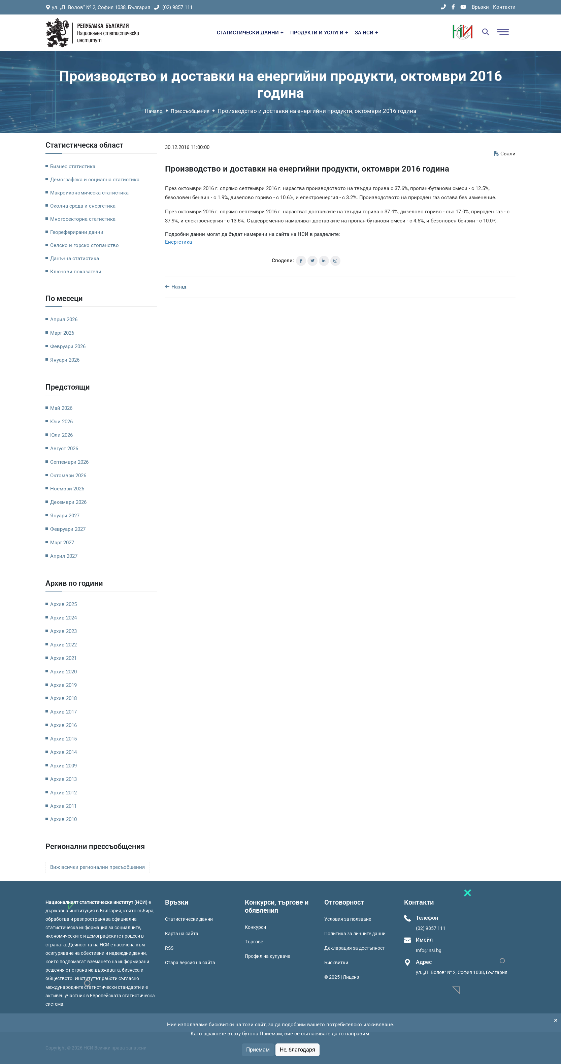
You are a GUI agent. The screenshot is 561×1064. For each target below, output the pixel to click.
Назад (175, 287)
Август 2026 (64, 449)
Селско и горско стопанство (84, 245)
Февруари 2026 (68, 346)
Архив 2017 (63, 712)
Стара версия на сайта (190, 962)
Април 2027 (63, 556)
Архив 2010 (63, 819)
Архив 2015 (63, 739)
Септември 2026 (69, 462)
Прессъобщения (190, 111)
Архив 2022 (63, 645)
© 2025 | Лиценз (341, 977)
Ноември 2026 (67, 489)
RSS (169, 948)
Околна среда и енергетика (83, 206)
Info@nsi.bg (428, 950)
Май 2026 (61, 408)
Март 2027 (62, 543)
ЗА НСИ (366, 33)
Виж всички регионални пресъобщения (97, 867)
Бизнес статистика (72, 166)
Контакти (504, 7)
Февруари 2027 (68, 529)
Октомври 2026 (68, 476)
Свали (505, 154)
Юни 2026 (61, 422)
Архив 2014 (63, 752)
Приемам (258, 1049)
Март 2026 (62, 333)
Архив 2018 (63, 698)
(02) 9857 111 (173, 7)
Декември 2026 (68, 502)
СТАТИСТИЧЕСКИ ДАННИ (250, 33)
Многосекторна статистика (83, 219)
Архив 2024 (63, 618)
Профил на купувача (268, 956)
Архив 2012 (63, 793)
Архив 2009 (63, 766)
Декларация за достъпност (354, 948)
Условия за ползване (347, 919)
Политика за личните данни (355, 933)
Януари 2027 (64, 516)
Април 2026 (63, 319)
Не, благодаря (297, 1049)
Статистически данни (189, 919)
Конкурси (255, 927)
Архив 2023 (63, 631)
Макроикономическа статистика (89, 193)
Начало (154, 111)
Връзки (480, 7)
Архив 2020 (63, 672)
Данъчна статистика (74, 258)
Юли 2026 (61, 435)
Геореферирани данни (76, 232)
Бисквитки (336, 962)
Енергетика (178, 242)
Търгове (254, 941)
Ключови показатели (75, 272)
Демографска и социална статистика (94, 180)
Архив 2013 (63, 779)
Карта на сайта (181, 933)
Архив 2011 (63, 806)
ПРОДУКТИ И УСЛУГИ (319, 33)
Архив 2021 (63, 658)
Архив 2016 (63, 725)
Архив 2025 (63, 604)
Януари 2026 (64, 360)
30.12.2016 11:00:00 (187, 147)
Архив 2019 (63, 685)
